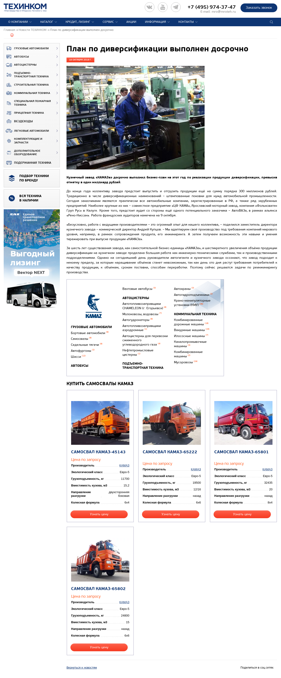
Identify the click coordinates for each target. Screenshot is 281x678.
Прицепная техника (24, 113)
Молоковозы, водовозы (142, 314)
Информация (155, 22)
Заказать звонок (259, 8)
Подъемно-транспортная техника (26, 75)
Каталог (46, 22)
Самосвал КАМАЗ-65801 (241, 452)
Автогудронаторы (137, 320)
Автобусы (16, 56)
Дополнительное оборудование (22, 152)
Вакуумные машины (191, 330)
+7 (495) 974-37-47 (212, 7)
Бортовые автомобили (90, 333)
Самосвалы (81, 339)
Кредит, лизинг (78, 22)
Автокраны (184, 289)
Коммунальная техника (27, 93)
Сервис (108, 22)
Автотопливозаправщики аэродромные (141, 328)
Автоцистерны (20, 65)
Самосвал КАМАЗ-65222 (170, 452)
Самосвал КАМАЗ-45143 (98, 452)
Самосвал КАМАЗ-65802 (98, 588)
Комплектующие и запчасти (23, 140)
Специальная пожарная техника (27, 103)
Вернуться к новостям (82, 667)
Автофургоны (83, 351)
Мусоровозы (185, 362)
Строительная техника (26, 85)
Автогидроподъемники (193, 295)
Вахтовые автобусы (139, 289)
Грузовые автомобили (26, 48)
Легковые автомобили (26, 131)
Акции (131, 22)
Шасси (78, 357)
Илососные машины (191, 336)
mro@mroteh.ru (224, 12)
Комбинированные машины (188, 354)
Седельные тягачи (86, 345)
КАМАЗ (124, 465)
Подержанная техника (27, 163)
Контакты (186, 22)
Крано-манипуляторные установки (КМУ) (192, 303)
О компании (18, 22)
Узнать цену (99, 514)
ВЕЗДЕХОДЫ (18, 121)
